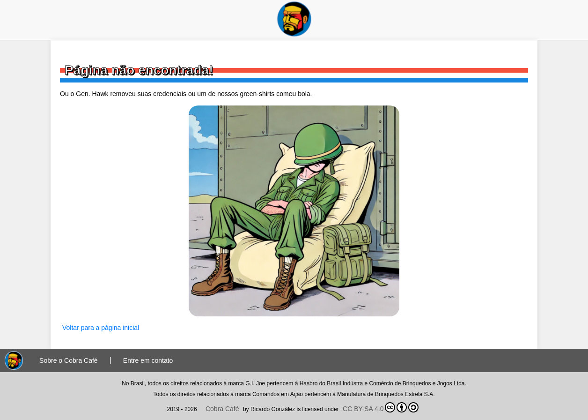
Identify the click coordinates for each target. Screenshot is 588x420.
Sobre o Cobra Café (68, 360)
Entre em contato (148, 360)
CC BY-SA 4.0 (381, 407)
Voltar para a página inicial (100, 327)
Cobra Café (222, 408)
